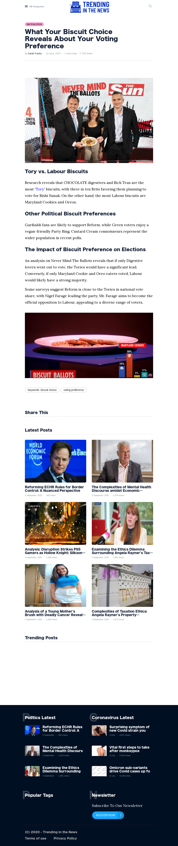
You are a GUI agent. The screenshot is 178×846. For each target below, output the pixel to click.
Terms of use (35, 838)
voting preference (74, 389)
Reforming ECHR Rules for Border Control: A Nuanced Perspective (62, 730)
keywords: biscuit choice (42, 389)
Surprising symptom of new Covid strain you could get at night (129, 730)
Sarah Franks (35, 53)
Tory (40, 189)
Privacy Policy (65, 838)
